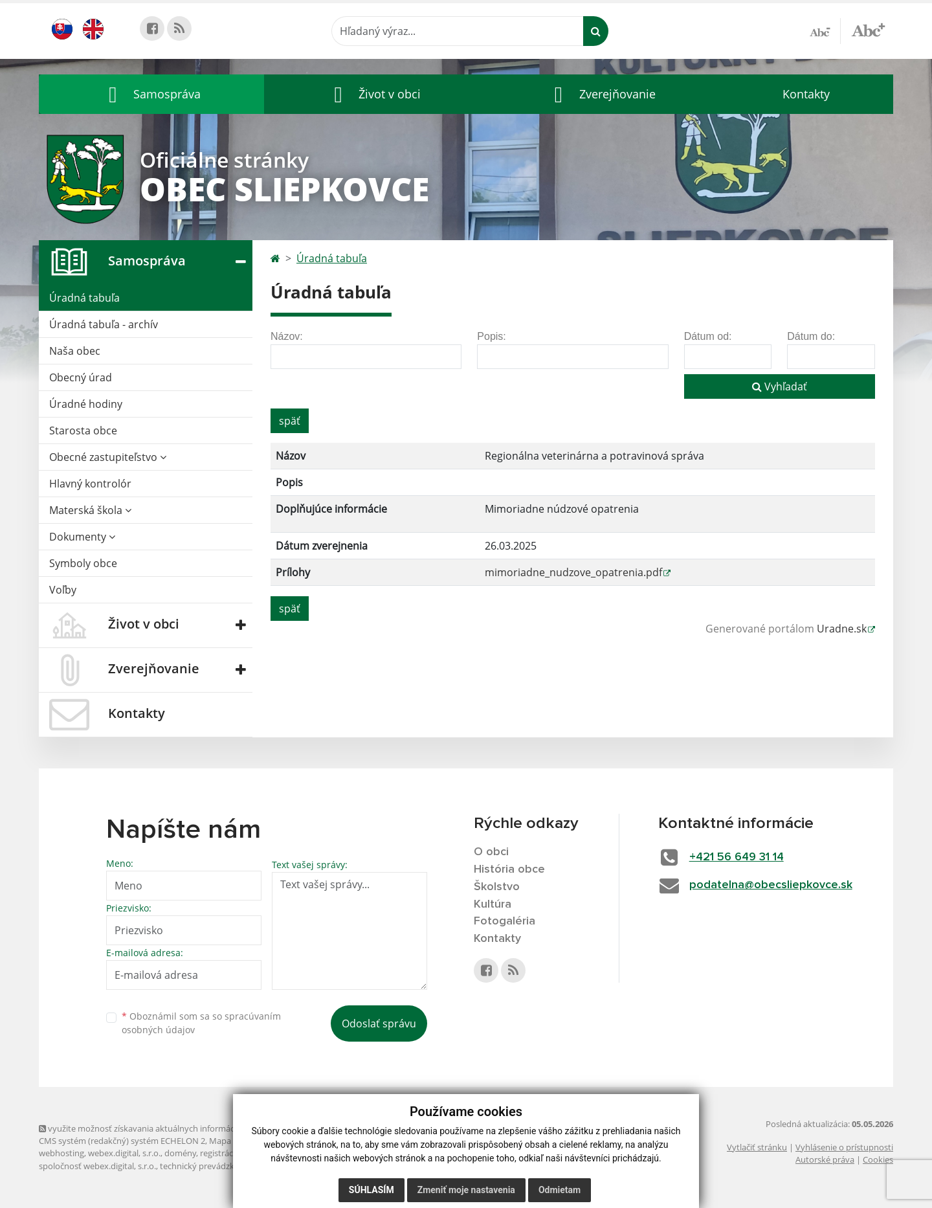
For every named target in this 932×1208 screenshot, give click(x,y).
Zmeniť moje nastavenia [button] (466, 1190)
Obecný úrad (80, 377)
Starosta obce (83, 430)
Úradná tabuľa (84, 298)
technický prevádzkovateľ (209, 1166)
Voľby (62, 590)
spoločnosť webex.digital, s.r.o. (97, 1166)
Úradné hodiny (85, 404)
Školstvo (497, 887)
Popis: (491, 336)
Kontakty (806, 94)
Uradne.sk (842, 628)
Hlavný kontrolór (90, 483)
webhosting (61, 1153)
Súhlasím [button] (371, 1190)
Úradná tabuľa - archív (103, 324)
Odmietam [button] (559, 1190)
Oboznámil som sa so (201, 1023)
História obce (509, 869)
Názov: (287, 336)
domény (180, 1153)
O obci (491, 852)
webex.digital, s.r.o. (124, 1153)
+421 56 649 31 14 (736, 857)
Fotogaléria (504, 921)
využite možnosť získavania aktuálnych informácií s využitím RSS (167, 1128)
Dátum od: (708, 336)
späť (289, 421)
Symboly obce (83, 563)
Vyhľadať (779, 386)
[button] (151, 94)
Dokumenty (82, 537)
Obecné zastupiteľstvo (107, 457)
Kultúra (492, 904)
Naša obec (74, 351)
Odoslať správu (379, 1023)
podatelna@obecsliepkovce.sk (770, 885)
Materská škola (90, 510)
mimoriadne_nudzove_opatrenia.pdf (573, 572)
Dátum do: (811, 336)
